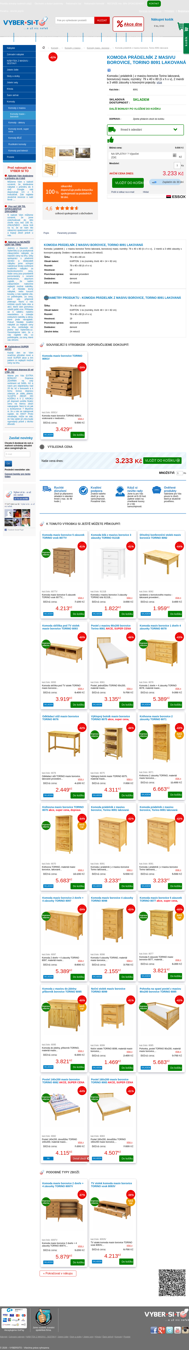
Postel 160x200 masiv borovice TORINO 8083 (112, 1081)
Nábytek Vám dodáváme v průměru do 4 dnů (19, 177)
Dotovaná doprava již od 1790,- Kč (19, 370)
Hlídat (146, 192)
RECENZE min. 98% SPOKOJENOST (125, 3)
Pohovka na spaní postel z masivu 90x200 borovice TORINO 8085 (160, 991)
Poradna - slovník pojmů (11, 11)
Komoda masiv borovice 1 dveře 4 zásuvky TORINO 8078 (160, 627)
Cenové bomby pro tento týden (17, 475)
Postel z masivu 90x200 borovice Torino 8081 (111, 627)
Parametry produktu (67, 233)
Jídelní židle (75, 37)
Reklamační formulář (94, 3)
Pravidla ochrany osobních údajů (16, 3)
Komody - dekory (16, 122)
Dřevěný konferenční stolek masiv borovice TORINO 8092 (160, 536)
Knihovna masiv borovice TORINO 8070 (63, 810)
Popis (46, 233)
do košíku (79, 434)
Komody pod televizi (18, 150)
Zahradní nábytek (25, 37)
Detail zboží (81, 1158)
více (159, 82)
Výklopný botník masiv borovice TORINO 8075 (110, 719)
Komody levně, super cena (18, 130)
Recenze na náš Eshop (150, 11)
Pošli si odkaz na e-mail (122, 192)
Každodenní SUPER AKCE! (17, 348)
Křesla (121, 37)
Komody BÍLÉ (15, 138)
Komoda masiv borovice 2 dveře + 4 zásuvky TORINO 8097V (63, 1185)
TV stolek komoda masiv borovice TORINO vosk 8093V (111, 1185)
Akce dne (133, 24)
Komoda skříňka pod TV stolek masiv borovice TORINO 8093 (61, 627)
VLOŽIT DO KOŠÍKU (129, 183)
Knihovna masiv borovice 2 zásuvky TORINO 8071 (156, 718)
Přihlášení (169, 11)
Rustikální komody (17, 144)
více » (81, 418)
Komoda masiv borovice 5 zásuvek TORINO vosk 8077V (63, 536)
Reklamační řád (73, 3)
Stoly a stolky (92, 37)
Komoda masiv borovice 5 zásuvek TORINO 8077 (161, 900)
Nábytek (8, 37)
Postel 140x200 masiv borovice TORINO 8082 (63, 1081)
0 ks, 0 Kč (168, 22)
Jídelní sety (109, 37)
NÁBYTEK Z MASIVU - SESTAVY (52, 37)
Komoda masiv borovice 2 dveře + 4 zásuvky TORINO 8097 (63, 899)
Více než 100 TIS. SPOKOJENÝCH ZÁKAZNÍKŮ (15, 209)
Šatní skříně (134, 37)
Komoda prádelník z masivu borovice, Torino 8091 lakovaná (110, 808)
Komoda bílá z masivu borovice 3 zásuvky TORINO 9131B (111, 536)
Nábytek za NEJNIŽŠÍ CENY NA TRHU (17, 243)
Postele (158, 37)
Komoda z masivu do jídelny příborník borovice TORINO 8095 (63, 991)
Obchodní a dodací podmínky (49, 3)
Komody (147, 37)
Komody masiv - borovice (18, 115)
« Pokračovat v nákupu (58, 1273)
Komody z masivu (17, 108)
